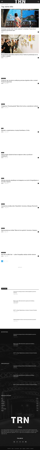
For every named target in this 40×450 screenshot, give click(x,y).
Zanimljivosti (3, 78)
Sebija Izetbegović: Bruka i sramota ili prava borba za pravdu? (24, 319)
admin (2, 57)
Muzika (3, 178)
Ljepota (3, 152)
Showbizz (3, 104)
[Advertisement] (20, 275)
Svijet (2, 128)
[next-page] (7, 261)
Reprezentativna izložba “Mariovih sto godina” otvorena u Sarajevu (19, 230)
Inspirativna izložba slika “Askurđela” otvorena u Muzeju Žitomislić (19, 206)
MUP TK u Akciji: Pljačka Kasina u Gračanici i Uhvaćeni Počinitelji (25, 310)
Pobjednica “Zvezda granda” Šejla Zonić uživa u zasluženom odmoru (19, 106)
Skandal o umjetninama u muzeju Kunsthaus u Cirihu (15, 130)
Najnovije (3, 52)
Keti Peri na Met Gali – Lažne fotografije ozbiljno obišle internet (18, 254)
